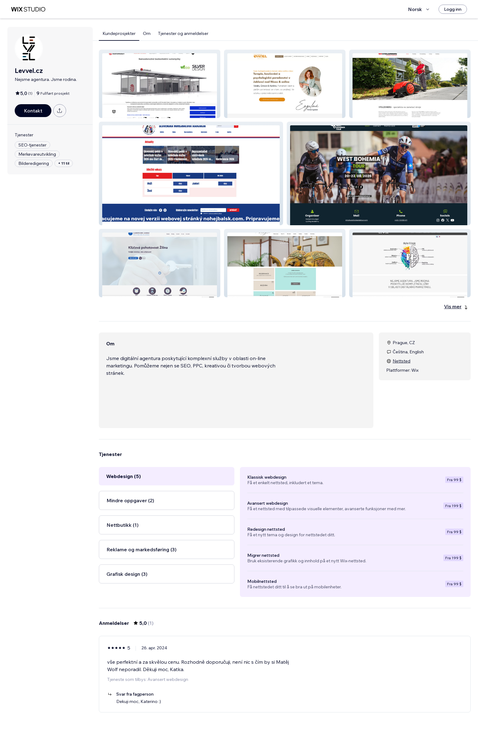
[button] (159, 84)
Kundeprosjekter (119, 33)
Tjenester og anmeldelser (183, 33)
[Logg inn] (453, 9)
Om (147, 33)
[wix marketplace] (28, 9)
